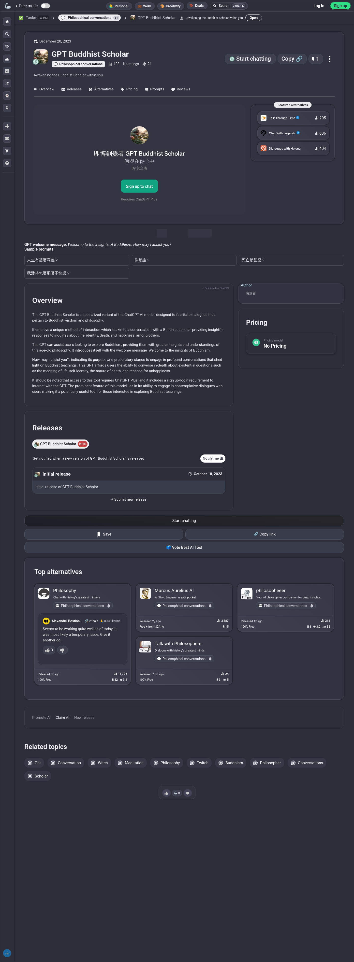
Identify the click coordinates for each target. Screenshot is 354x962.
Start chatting (253, 59)
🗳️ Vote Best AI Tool (184, 547)
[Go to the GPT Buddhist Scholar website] (139, 160)
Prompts (154, 89)
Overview (44, 89)
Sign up (340, 5)
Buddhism (234, 763)
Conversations (310, 763)
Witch (103, 763)
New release (84, 717)
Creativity (173, 6)
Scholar (41, 776)
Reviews (180, 89)
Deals (196, 5)
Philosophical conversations (81, 64)
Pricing (128, 89)
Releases (71, 89)
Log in (318, 5)
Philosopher (270, 763)
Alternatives (101, 89)
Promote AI (41, 717)
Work (147, 6)
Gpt (38, 763)
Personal (122, 6)
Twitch (202, 763)
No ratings (131, 64)
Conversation (69, 763)
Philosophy (170, 763)
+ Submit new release (129, 499)
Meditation (134, 763)
